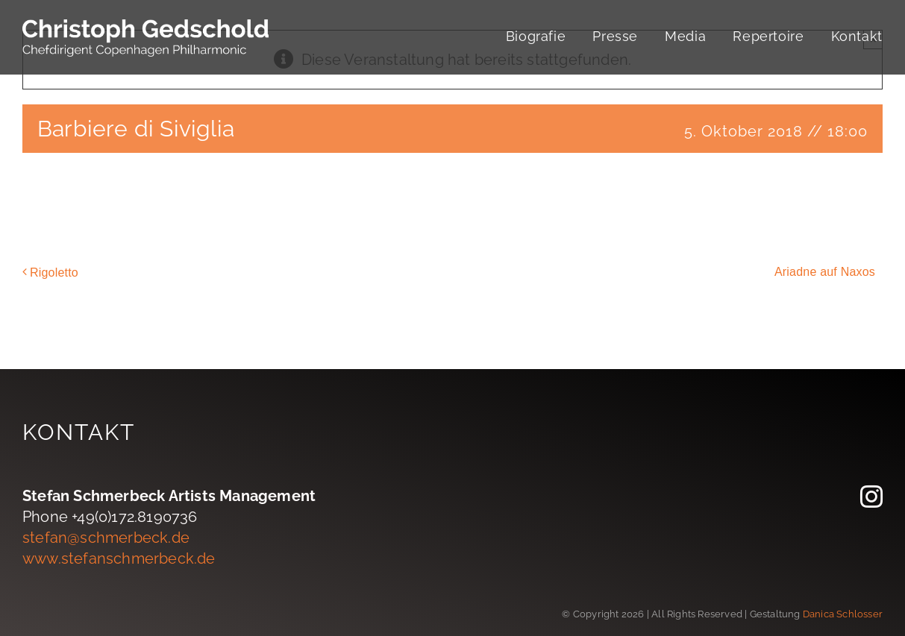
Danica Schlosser (843, 614)
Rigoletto (54, 272)
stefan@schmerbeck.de (106, 538)
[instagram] (871, 496)
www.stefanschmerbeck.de (119, 558)
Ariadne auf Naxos (824, 271)
